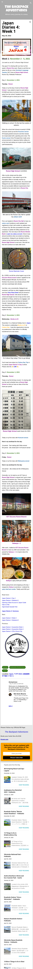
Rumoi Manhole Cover (16, 271)
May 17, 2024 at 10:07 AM (16, 683)
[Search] (31, 3)
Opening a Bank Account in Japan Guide (14, 602)
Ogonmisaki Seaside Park (9, 607)
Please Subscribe (16, 757)
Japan (28, 323)
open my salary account (14, 234)
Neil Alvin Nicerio (20, 694)
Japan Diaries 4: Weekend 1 (10, 600)
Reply (11, 706)
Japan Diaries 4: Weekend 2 (10, 620)
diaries (5, 667)
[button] (30, 22)
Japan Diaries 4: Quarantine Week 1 (13, 627)
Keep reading (24, 785)
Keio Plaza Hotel (13, 292)
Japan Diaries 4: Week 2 (9, 618)
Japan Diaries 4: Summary (10, 611)
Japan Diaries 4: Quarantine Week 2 (13, 629)
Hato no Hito (5, 604)
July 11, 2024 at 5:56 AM (20, 695)
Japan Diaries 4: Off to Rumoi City (12, 631)
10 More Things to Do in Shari (14, 961)
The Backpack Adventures (16, 9)
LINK (15, 366)
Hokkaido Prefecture (17, 667)
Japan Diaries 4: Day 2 (9, 598)
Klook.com (4, 739)
